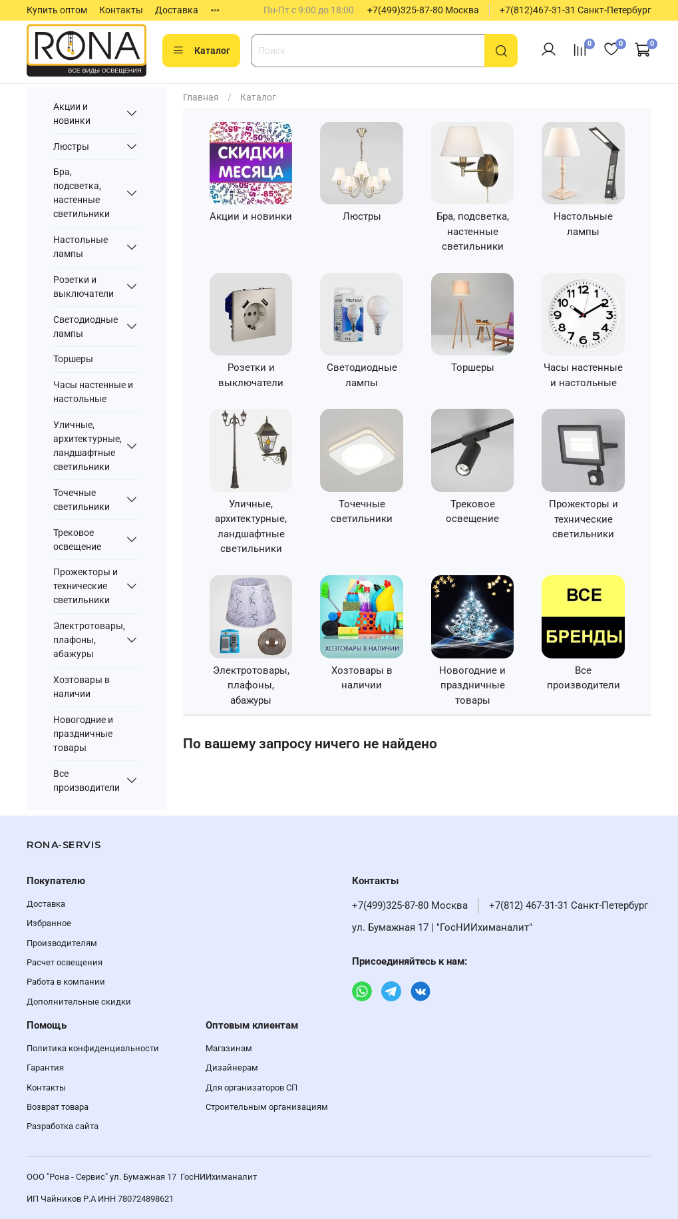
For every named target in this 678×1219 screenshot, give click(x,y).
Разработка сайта (62, 1126)
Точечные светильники (81, 499)
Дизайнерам (232, 1068)
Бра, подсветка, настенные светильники (81, 192)
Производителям (62, 943)
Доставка (176, 10)
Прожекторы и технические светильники (85, 586)
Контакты (121, 10)
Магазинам (229, 1048)
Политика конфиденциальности (93, 1048)
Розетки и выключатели (83, 286)
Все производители (86, 780)
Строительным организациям (267, 1107)
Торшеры (73, 359)
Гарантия (45, 1068)
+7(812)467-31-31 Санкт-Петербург (575, 10)
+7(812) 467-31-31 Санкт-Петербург (568, 905)
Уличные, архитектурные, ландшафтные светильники (86, 445)
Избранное (49, 923)
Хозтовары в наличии (81, 686)
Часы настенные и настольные (93, 391)
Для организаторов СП (251, 1088)
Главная (201, 97)
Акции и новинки (71, 113)
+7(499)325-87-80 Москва (423, 10)
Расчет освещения (64, 962)
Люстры (71, 146)
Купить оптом (57, 10)
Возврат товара (57, 1107)
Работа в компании (66, 982)
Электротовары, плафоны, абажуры (86, 639)
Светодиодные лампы (85, 326)
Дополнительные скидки (79, 1002)
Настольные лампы (80, 246)
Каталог (201, 51)
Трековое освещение (77, 539)
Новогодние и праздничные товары (83, 733)
